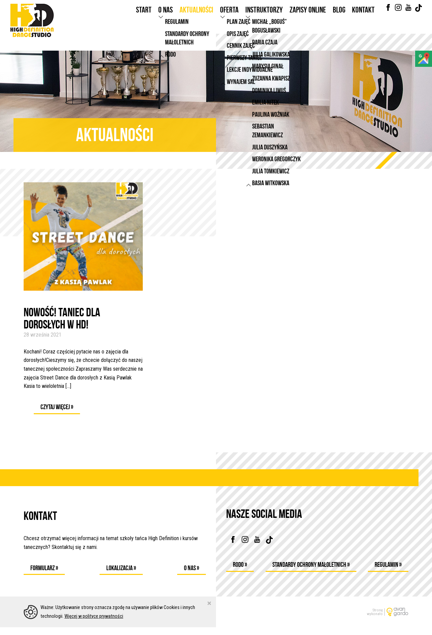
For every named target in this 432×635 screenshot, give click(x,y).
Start (144, 16)
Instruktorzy (264, 16)
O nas (165, 16)
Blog (339, 16)
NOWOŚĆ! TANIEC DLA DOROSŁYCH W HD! (62, 318)
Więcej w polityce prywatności (93, 624)
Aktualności (196, 16)
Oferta (229, 16)
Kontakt (363, 16)
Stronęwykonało (375, 619)
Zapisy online (308, 16)
